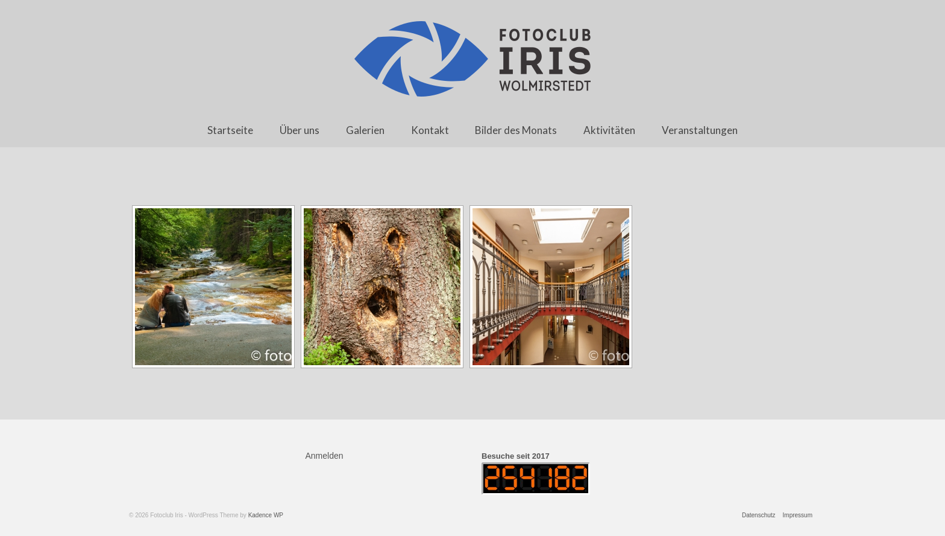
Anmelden (325, 456)
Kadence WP (265, 515)
